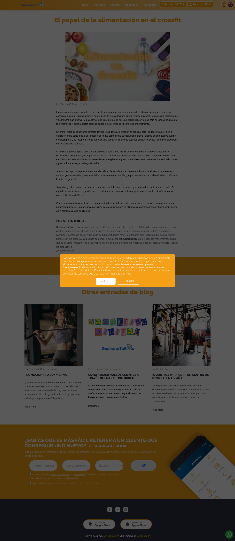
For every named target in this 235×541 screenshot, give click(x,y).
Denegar (128, 281)
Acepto (105, 281)
